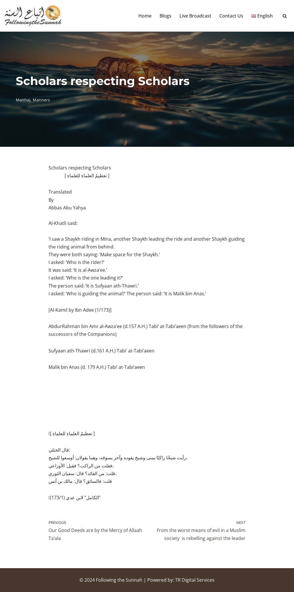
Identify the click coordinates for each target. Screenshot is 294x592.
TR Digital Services (194, 580)
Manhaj (23, 100)
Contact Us (231, 16)
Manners (41, 100)
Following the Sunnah (119, 580)
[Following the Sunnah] (33, 15)
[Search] (285, 16)
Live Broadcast (195, 16)
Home (145, 16)
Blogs (165, 16)
